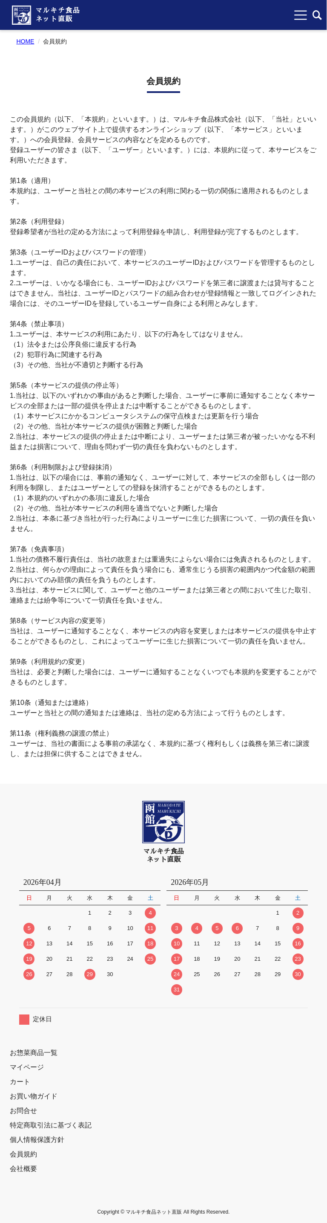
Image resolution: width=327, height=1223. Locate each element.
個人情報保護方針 (37, 1139)
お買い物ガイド (33, 1096)
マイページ (27, 1067)
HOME (25, 41)
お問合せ (23, 1110)
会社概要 (23, 1168)
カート (20, 1081)
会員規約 (23, 1154)
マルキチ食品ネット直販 (57, 14)
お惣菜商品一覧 (33, 1052)
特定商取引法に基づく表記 (51, 1125)
